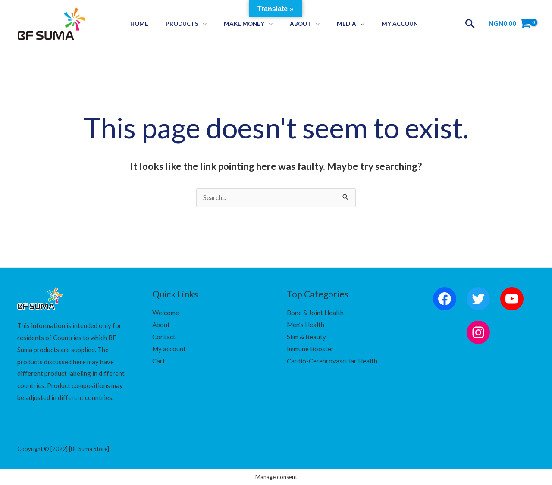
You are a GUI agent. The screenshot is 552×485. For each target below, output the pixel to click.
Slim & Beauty (306, 337)
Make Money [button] (246, 23)
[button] (470, 23)
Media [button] (338, 23)
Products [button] (190, 23)
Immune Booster (310, 349)
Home (153, 23)
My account (169, 349)
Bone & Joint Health (315, 313)
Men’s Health (305, 325)
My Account (387, 23)
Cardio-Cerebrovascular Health (332, 361)
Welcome (165, 313)
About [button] (297, 23)
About (161, 325)
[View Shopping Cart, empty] (510, 23)
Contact (164, 337)
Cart (158, 361)
